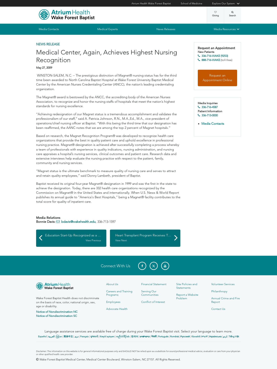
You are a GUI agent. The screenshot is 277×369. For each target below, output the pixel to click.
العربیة (51, 336)
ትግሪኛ (204, 336)
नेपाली (153, 336)
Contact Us (218, 309)
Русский (185, 336)
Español (42, 336)
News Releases (165, 29)
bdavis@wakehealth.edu (78, 222)
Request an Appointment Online (217, 78)
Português (163, 336)
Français (84, 336)
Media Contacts (49, 29)
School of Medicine (191, 3)
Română (174, 336)
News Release (48, 44)
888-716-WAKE (211, 60)
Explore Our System (223, 3)
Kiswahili (195, 336)
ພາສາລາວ (145, 336)
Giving (215, 14)
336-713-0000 (210, 115)
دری (77, 336)
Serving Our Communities (149, 293)
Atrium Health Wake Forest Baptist (151, 3)
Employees (113, 302)
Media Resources (225, 29)
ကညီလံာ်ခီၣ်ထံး (123, 336)
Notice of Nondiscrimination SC (56, 316)
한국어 (134, 336)
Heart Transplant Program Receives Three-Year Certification (147, 237)
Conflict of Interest (153, 302)
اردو (225, 336)
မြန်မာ (59, 336)
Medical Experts (107, 29)
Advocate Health (117, 309)
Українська (215, 336)
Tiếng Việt (234, 336)
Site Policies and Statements (186, 285)
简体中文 (68, 336)
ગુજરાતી (94, 336)
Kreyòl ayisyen (107, 336)
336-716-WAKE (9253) (215, 56)
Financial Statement (153, 284)
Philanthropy (219, 291)
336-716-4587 (210, 107)
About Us (112, 284)
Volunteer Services (223, 284)
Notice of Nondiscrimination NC (56, 311)
